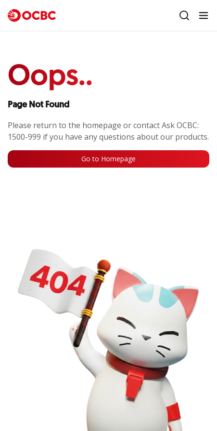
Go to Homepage (108, 158)
